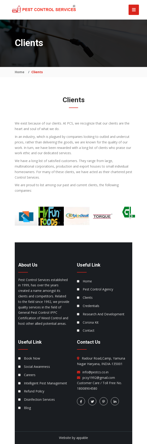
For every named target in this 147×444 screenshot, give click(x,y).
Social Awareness (37, 366)
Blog (27, 408)
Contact (88, 330)
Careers (29, 375)
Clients (88, 297)
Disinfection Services (39, 399)
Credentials (91, 306)
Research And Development (103, 314)
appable (82, 437)
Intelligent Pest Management (45, 383)
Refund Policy (34, 391)
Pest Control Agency (98, 289)
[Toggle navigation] (132, 9)
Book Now (32, 358)
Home (19, 72)
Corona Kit (91, 322)
